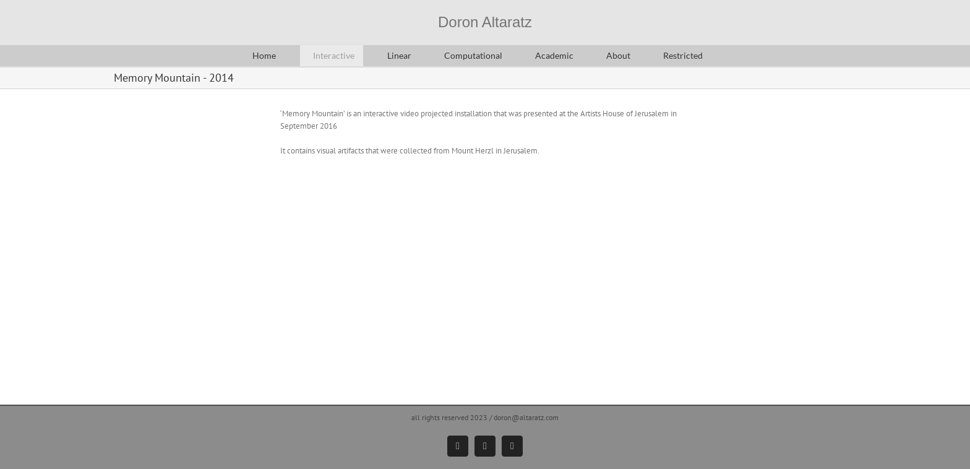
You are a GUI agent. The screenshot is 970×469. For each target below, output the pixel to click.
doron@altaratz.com (526, 417)
